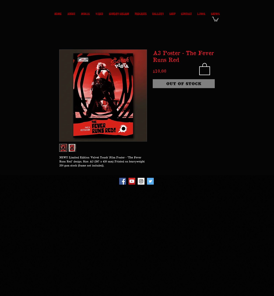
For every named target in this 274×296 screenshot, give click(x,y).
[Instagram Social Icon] (141, 181)
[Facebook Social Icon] (122, 181)
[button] (215, 19)
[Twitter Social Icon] (150, 181)
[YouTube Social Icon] (131, 181)
